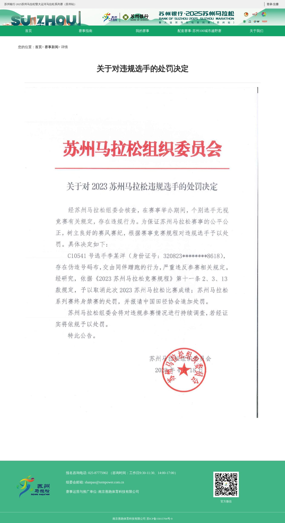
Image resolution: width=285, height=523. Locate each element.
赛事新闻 (51, 47)
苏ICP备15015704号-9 (159, 518)
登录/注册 (273, 4)
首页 (38, 47)
